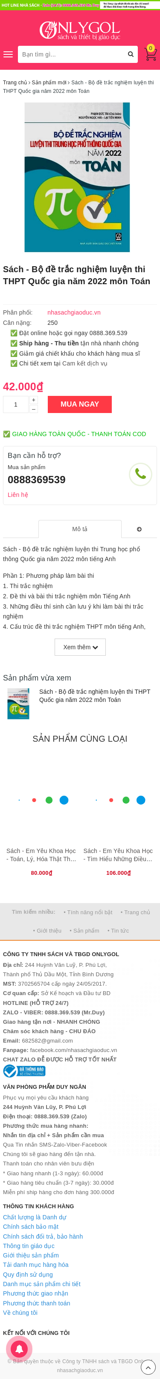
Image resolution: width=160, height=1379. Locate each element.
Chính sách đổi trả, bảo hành (43, 1236)
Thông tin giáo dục (29, 1245)
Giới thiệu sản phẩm (31, 1255)
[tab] (80, 529)
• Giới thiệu (47, 930)
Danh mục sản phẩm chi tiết (42, 1284)
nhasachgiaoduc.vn (80, 1370)
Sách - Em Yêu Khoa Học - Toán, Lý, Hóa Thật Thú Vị (41, 859)
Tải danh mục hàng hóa (36, 1264)
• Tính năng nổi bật (88, 912)
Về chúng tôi (20, 1312)
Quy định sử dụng (28, 1274)
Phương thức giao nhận (35, 1293)
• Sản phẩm (84, 930)
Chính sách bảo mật (30, 1226)
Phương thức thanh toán (36, 1303)
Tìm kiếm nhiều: (33, 912)
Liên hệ (18, 494)
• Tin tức (118, 930)
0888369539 (37, 479)
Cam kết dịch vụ (85, 363)
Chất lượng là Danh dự (34, 1217)
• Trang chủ (136, 912)
